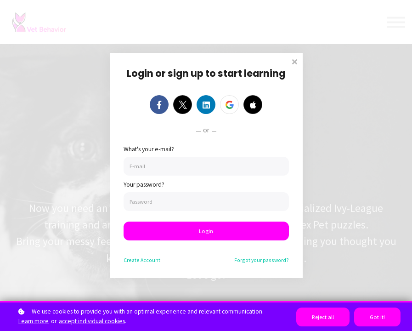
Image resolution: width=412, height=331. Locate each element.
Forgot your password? (261, 260)
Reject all (323, 317)
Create (142, 260)
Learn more (33, 321)
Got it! (377, 317)
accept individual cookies (92, 321)
